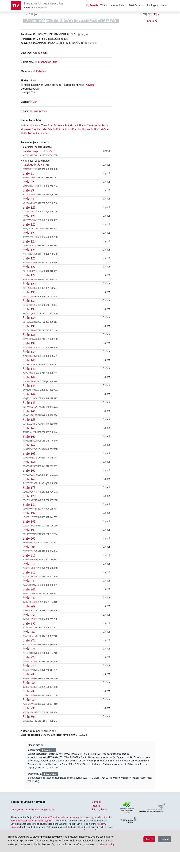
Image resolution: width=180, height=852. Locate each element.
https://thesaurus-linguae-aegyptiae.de (32, 809)
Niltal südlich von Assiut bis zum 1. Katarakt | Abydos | (55, 84)
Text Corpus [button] (136, 5)
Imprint (96, 805)
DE (149, 14)
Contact (96, 801)
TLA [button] (102, 5)
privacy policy (106, 844)
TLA (15, 6)
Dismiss (164, 839)
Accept (149, 839)
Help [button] (163, 5)
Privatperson (40, 111)
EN (144, 14)
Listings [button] (151, 5)
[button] (152, 21)
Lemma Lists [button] (117, 5)
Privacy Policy (100, 809)
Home (24, 14)
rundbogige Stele (47, 62)
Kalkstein (41, 71)
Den (35, 101)
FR (154, 14)
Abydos (90, 84)
